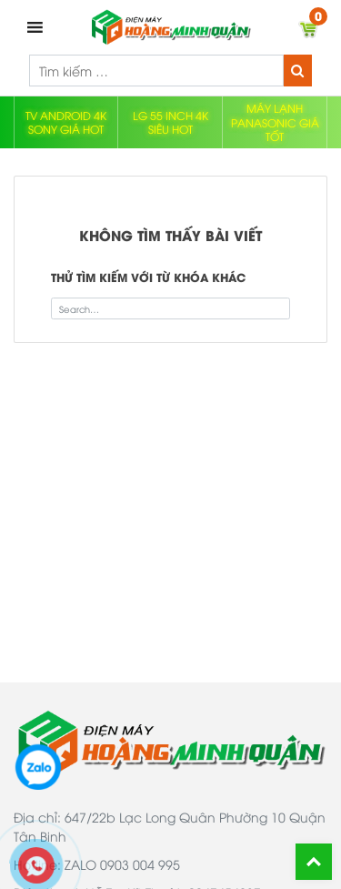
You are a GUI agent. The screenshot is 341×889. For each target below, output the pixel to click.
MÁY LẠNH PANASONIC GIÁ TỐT (275, 122)
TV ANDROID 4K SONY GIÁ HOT (65, 122)
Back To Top (314, 862)
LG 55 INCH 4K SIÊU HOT (170, 122)
